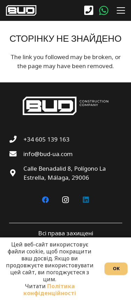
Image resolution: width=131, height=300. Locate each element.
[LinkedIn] (86, 200)
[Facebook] (45, 200)
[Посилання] (88, 10)
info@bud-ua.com (48, 154)
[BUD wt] (21, 10)
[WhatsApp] (103, 10)
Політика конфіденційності (49, 289)
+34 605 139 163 (46, 139)
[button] (119, 10)
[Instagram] (65, 200)
